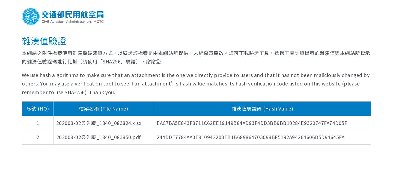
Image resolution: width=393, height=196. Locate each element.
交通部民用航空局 (63, 16)
